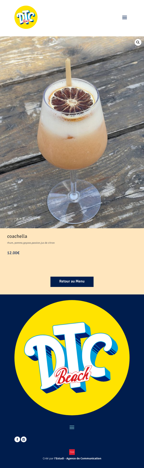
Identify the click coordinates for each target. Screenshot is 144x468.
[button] (138, 42)
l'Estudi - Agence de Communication (77, 458)
